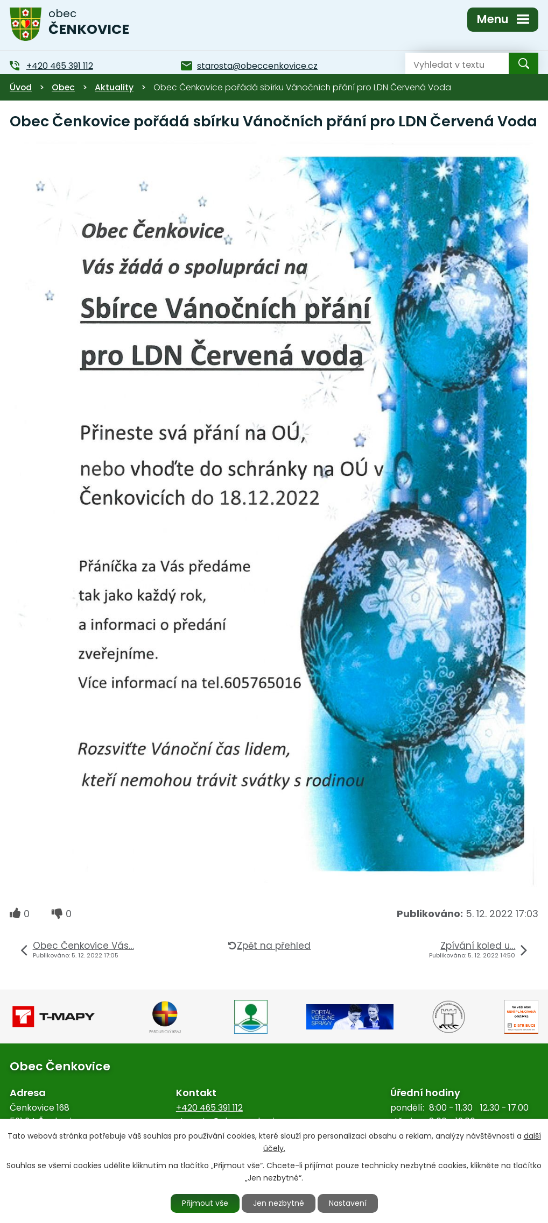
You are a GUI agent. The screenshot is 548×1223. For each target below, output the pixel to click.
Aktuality (114, 87)
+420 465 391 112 (209, 1108)
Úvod (21, 87)
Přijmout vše (205, 1203)
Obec (63, 87)
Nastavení (348, 1203)
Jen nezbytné (278, 1203)
